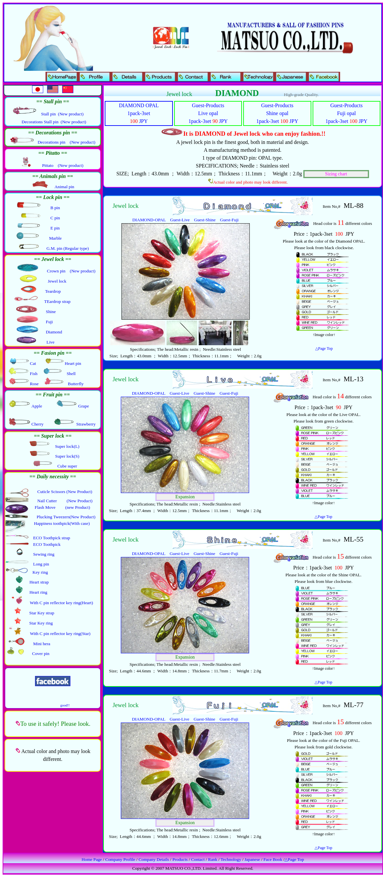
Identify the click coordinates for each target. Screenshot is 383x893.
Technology (231, 859)
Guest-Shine (205, 219)
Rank (212, 859)
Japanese (252, 859)
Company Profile (120, 859)
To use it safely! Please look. (55, 723)
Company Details (153, 859)
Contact (198, 859)
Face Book (273, 859)
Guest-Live (180, 219)
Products (180, 859)
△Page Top (324, 348)
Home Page (92, 859)
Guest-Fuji (229, 219)
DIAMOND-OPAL (149, 219)
